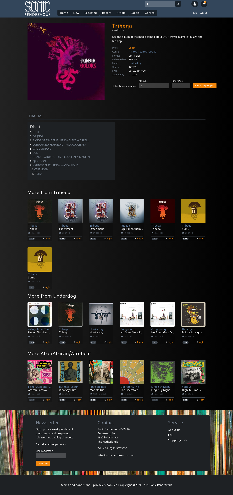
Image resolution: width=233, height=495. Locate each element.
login (47, 238)
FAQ (195, 12)
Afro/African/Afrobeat (142, 51)
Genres (150, 13)
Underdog (135, 63)
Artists (121, 13)
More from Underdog (52, 296)
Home (64, 13)
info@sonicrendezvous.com (116, 455)
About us (174, 430)
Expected (90, 13)
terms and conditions (75, 485)
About (203, 12)
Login (132, 47)
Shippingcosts (178, 440)
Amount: (143, 80)
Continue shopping (124, 85)
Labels (135, 13)
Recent (106, 13)
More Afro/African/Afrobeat (59, 353)
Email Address (44, 450)
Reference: (177, 80)
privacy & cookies (105, 485)
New (76, 13)
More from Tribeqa (49, 192)
